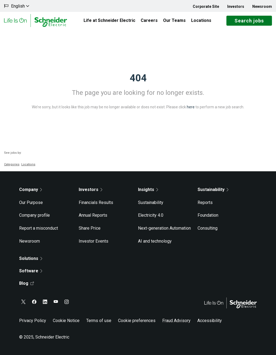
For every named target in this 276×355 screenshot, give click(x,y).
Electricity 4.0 (150, 215)
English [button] (20, 6)
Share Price (90, 228)
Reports (205, 202)
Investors (235, 6)
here (191, 107)
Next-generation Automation (164, 228)
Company (30, 189)
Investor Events (93, 241)
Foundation (208, 215)
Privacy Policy (32, 320)
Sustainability (150, 202)
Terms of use (98, 320)
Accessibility (209, 320)
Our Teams (174, 20)
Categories (11, 164)
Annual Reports (93, 215)
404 (138, 78)
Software (30, 270)
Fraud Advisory (176, 320)
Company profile (34, 215)
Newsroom (262, 6)
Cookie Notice (66, 320)
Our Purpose (31, 202)
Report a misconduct (38, 228)
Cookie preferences (137, 320)
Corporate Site (206, 6)
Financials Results (96, 202)
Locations (201, 20)
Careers (149, 20)
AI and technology (155, 241)
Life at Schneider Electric (109, 20)
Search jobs (249, 21)
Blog (26, 283)
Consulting (208, 228)
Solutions (30, 258)
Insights (148, 189)
